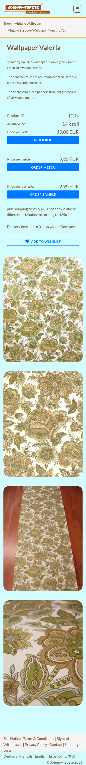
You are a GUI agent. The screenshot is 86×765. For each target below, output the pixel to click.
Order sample (43, 194)
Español (55, 756)
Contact (55, 744)
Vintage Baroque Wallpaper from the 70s (37, 30)
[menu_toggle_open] (77, 9)
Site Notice (12, 738)
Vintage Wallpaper (28, 23)
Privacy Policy (36, 744)
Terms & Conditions (38, 738)
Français (26, 756)
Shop (7, 23)
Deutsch (10, 756)
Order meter (43, 167)
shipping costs (25, 209)
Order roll (43, 140)
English (41, 756)
